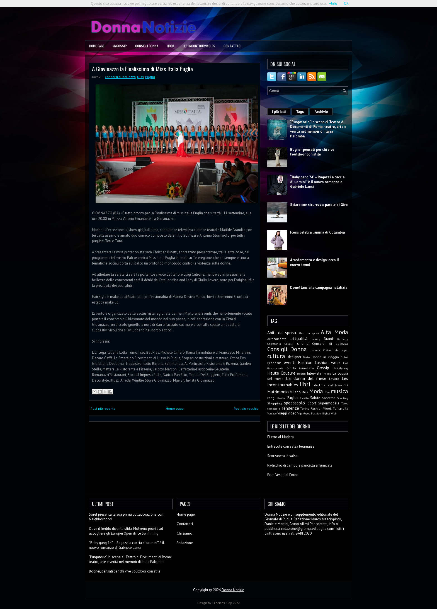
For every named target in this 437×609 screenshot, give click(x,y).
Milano (295, 392)
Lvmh (330, 385)
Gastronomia (275, 368)
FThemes (218, 603)
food (345, 363)
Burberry (342, 339)
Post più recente (103, 408)
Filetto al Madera (280, 437)
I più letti (279, 112)
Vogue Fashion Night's (316, 413)
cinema (303, 343)
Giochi (291, 368)
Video (292, 413)
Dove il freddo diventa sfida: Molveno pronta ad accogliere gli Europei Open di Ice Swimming (126, 531)
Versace (271, 413)
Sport (312, 403)
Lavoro (334, 379)
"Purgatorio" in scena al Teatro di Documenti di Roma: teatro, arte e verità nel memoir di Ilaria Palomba (318, 129)
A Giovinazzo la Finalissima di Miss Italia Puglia (142, 69)
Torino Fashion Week (316, 408)
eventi (289, 362)
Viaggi (282, 413)
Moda (170, 45)
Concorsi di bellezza (120, 77)
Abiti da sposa (281, 332)
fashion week (328, 362)
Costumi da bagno (335, 350)
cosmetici (315, 350)
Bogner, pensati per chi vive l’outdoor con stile (312, 152)
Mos (327, 392)
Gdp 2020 (233, 603)
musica (339, 391)
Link (322, 385)
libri (305, 384)
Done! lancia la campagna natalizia (318, 287)
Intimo (327, 373)
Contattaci (232, 45)
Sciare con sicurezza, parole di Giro (319, 204)
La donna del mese (306, 378)
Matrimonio (278, 391)
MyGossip (120, 45)
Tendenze (290, 408)
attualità (298, 338)
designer (294, 357)
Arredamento (277, 339)
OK (346, 3)
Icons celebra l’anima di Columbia (317, 232)
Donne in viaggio (325, 357)
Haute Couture (281, 373)
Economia (274, 363)
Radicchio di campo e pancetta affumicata (299, 465)
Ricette (304, 398)
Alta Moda (334, 332)
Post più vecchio (246, 408)
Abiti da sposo (308, 333)
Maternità (341, 385)
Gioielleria (306, 368)
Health (301, 373)
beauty (316, 339)
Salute (315, 398)
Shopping (274, 403)
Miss (140, 77)
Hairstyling (340, 368)
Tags (300, 112)
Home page (96, 45)
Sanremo (328, 398)
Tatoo (344, 403)
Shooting (342, 398)
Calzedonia (274, 344)
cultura (276, 356)
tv (346, 408)
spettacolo (294, 403)
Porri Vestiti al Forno (282, 474)
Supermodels (328, 403)
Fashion (305, 362)
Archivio (321, 112)
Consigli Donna (146, 45)
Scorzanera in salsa (282, 455)
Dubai (344, 357)
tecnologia (273, 409)
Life (315, 385)
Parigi (271, 398)
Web (333, 413)
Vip (299, 413)
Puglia (150, 77)
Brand (328, 338)
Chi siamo (184, 533)
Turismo (338, 408)
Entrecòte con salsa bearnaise (290, 446)
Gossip (323, 367)
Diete (306, 357)
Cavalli (289, 344)
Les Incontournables (199, 45)
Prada (281, 398)
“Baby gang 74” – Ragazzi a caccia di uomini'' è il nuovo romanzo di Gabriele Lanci (317, 182)
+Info (333, 3)
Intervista (314, 373)
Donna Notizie (233, 590)
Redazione (185, 542)
